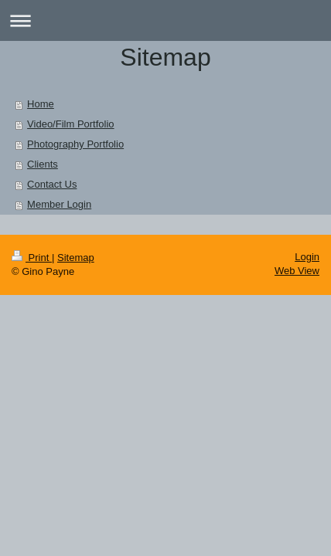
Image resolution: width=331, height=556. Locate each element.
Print (32, 257)
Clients (42, 164)
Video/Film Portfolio (70, 124)
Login (307, 257)
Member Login (59, 204)
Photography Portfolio (75, 144)
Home (40, 104)
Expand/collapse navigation (165, 20)
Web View (297, 270)
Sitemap (75, 257)
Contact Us (52, 184)
